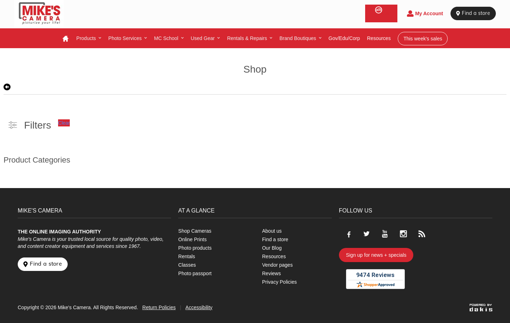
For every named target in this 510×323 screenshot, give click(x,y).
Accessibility (199, 307)
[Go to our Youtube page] (385, 234)
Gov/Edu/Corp (344, 38)
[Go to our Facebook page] (348, 234)
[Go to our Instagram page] (403, 234)
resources (379, 38)
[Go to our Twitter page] (366, 234)
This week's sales (422, 38)
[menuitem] (89, 38)
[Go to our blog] (422, 234)
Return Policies (159, 307)
